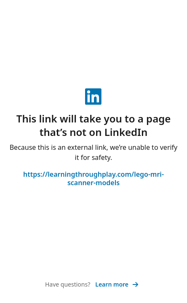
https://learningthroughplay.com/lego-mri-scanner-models (93, 178)
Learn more (117, 284)
